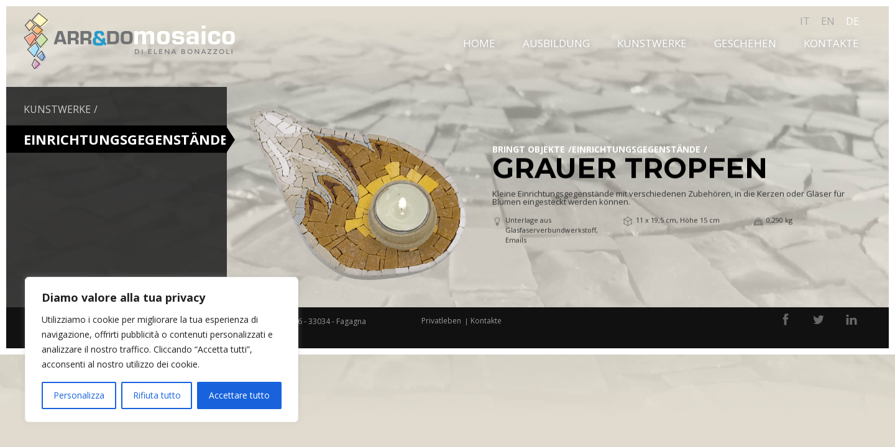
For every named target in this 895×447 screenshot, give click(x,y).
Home (479, 43)
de (852, 21)
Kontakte (831, 43)
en (828, 21)
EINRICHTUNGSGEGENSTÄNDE (636, 149)
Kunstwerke (652, 43)
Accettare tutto (239, 395)
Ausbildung (556, 43)
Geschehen (745, 43)
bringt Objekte (528, 149)
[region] (161, 349)
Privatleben (441, 320)
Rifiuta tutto (157, 395)
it (805, 21)
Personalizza (78, 395)
